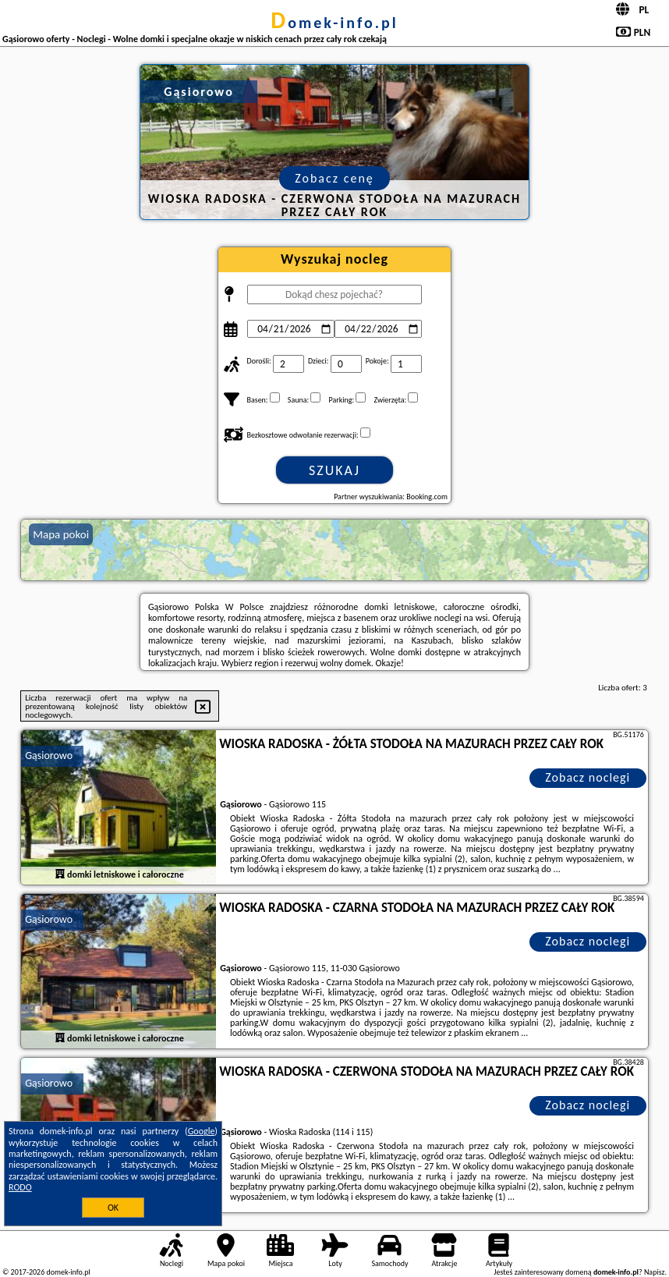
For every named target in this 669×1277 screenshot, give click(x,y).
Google (201, 1131)
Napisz (654, 1272)
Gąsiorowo (49, 755)
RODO (20, 1187)
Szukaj (334, 470)
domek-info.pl (334, 22)
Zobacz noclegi (587, 777)
